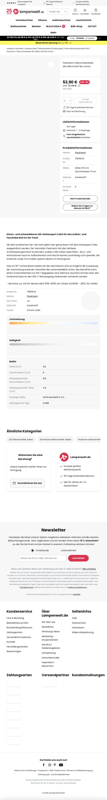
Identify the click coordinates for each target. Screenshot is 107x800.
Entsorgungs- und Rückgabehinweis (54, 774)
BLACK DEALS (55, 26)
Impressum (78, 627)
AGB (74, 618)
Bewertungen (81, 232)
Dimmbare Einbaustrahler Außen (55, 453)
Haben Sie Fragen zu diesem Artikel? (82, 207)
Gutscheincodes (50, 657)
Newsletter (48, 626)
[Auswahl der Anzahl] (67, 100)
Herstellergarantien (17, 646)
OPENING (82, 38)
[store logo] (25, 11)
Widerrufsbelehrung (83, 632)
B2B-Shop (76, 26)
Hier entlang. (89, 568)
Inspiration (47, 662)
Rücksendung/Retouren (19, 627)
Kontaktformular (26, 587)
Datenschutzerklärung (77, 587)
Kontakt (11, 641)
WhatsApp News (51, 631)
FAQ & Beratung (15, 618)
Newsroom (47, 666)
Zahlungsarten (14, 632)
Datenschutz (79, 622)
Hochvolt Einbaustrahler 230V (77, 48)
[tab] (21, 232)
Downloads (16, 237)
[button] (51, 64)
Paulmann (80, 152)
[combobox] (58, 11)
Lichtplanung (49, 652)
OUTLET (92, 26)
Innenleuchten (31, 48)
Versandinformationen (19, 637)
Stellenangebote (51, 648)
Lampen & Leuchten (15, 48)
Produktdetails (53, 232)
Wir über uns (48, 622)
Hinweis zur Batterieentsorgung (80, 770)
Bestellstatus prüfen (17, 622)
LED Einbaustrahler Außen (21, 453)
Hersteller (76, 594)
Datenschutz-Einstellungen (25, 770)
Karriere (46, 644)
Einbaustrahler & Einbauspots (50, 48)
